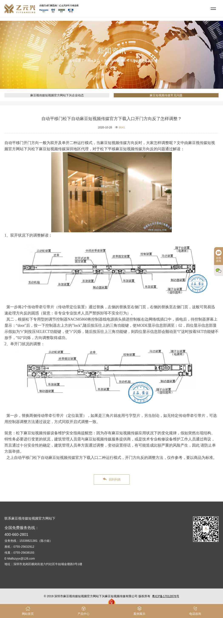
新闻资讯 (110, 60)
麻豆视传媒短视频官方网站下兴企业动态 (57, 95)
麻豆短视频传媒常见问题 (137, 60)
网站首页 (93, 60)
